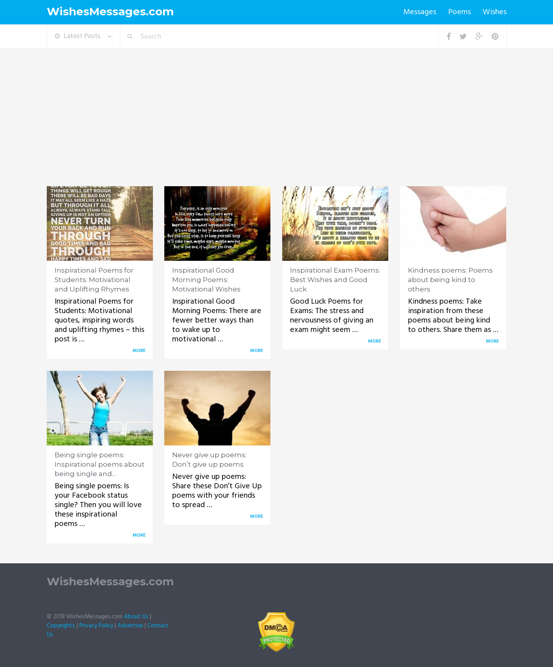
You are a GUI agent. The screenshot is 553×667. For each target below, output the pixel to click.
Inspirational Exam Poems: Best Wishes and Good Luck (335, 279)
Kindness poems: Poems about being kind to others (450, 279)
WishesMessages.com (110, 11)
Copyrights (61, 625)
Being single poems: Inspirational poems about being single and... (100, 464)
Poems (459, 12)
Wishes (495, 12)
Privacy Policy (96, 625)
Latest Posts (77, 36)
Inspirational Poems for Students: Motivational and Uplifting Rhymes (94, 279)
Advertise (130, 625)
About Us (136, 616)
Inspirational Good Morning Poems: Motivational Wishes (206, 279)
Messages (419, 12)
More (140, 351)
